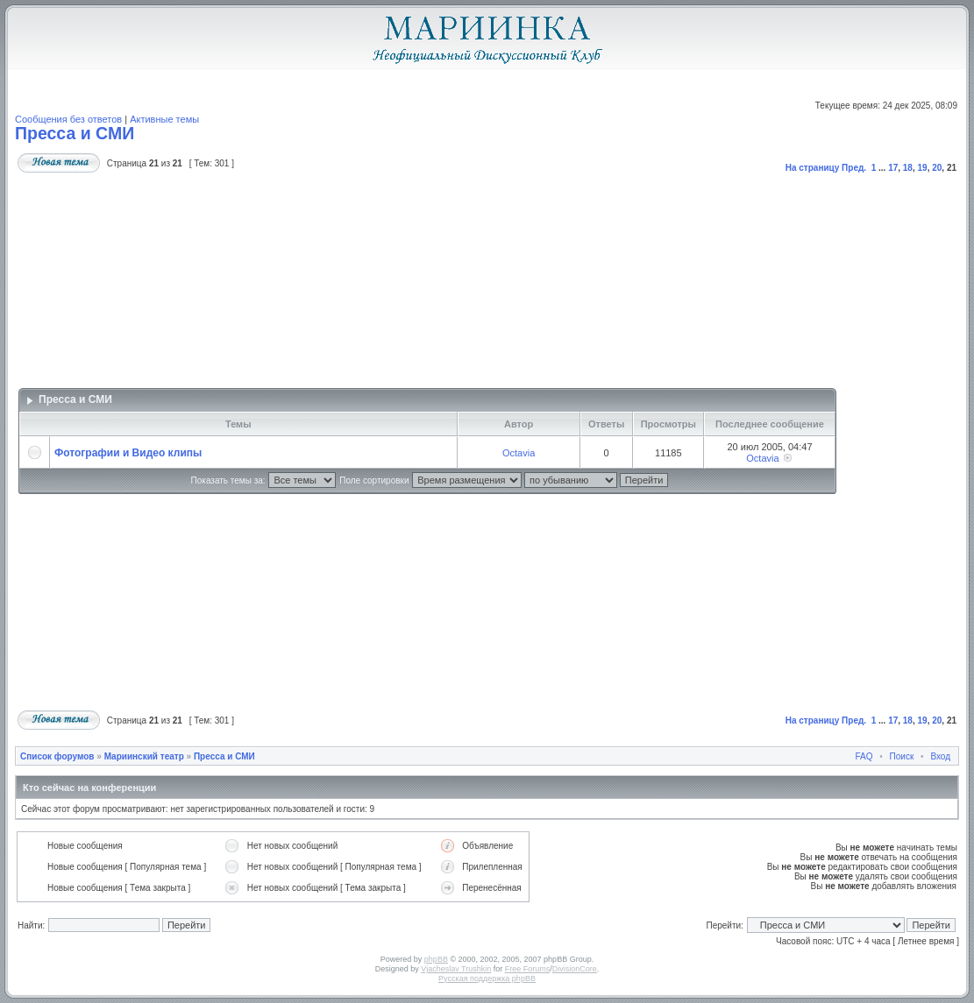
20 (937, 168)
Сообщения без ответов (68, 119)
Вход (940, 756)
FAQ (864, 756)
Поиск (902, 756)
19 (923, 168)
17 (893, 168)
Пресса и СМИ (74, 133)
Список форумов (57, 756)
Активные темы (164, 119)
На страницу (813, 168)
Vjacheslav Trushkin (456, 968)
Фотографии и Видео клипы (128, 453)
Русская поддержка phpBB (487, 978)
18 (908, 168)
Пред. (854, 168)
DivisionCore (574, 968)
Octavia (518, 453)
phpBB (436, 959)
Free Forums (528, 968)
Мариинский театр (144, 756)
